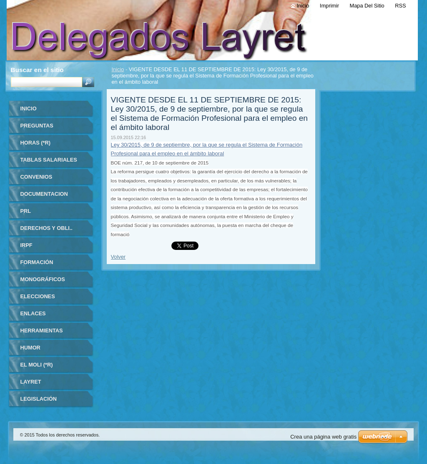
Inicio (118, 69)
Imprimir (329, 5)
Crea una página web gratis (323, 437)
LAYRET (30, 382)
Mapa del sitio (367, 5)
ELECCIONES (37, 296)
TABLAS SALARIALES (48, 160)
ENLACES (33, 313)
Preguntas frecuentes (38, 128)
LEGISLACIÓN (38, 399)
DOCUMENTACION (44, 194)
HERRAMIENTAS (41, 330)
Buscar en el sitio (37, 69)
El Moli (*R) (36, 365)
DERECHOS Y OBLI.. (46, 228)
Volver (118, 257)
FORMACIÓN (36, 262)
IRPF (26, 245)
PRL (25, 211)
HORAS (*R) (35, 143)
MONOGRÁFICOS (42, 279)
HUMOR (30, 347)
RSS (400, 5)
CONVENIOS (36, 177)
